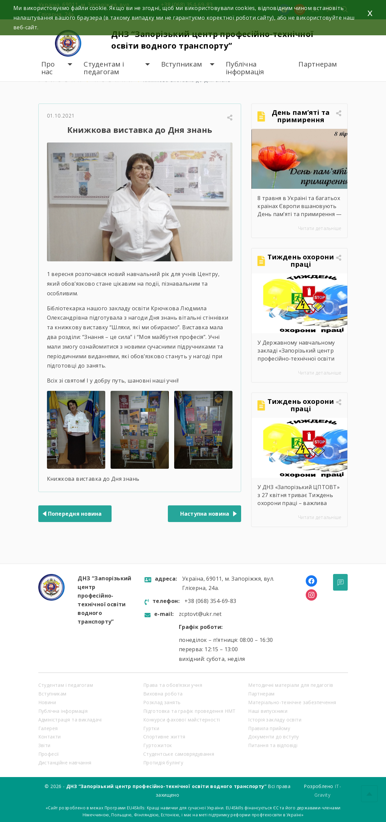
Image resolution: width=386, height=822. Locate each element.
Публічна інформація (245, 68)
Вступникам (181, 64)
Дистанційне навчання (65, 762)
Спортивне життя (164, 736)
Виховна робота (163, 693)
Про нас (48, 68)
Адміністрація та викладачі (70, 719)
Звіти (44, 745)
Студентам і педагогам (104, 68)
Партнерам (317, 64)
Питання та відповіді (272, 745)
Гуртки (151, 728)
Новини (47, 702)
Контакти (49, 736)
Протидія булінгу (163, 762)
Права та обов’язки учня (172, 685)
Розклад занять (162, 702)
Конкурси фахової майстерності (181, 719)
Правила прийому (269, 728)
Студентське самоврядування (178, 754)
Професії (48, 754)
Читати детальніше (319, 228)
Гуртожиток (157, 745)
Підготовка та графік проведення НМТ (189, 711)
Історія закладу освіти (274, 719)
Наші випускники (267, 711)
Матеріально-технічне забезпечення (292, 702)
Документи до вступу (273, 736)
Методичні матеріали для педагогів (290, 685)
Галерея (48, 728)
